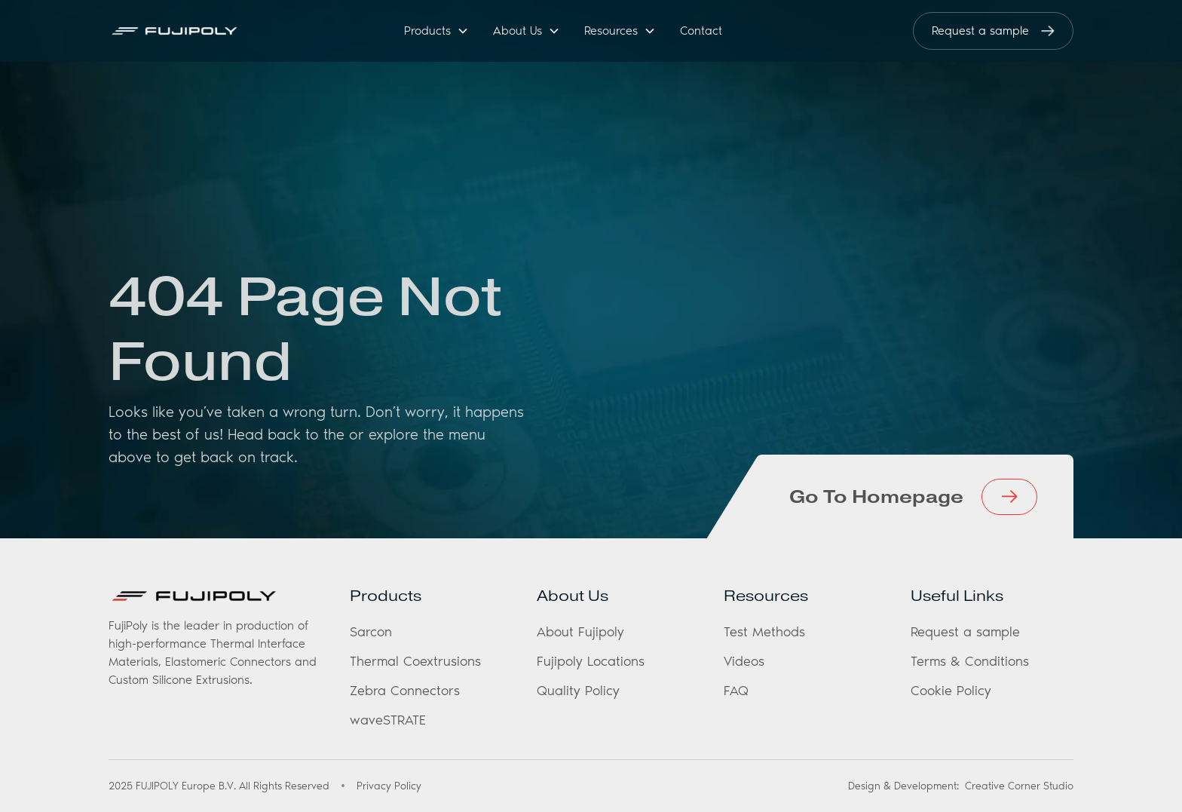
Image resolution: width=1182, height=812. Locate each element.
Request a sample (965, 632)
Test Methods (764, 632)
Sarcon (371, 632)
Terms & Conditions (970, 661)
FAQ (736, 690)
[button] (436, 31)
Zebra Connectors (405, 690)
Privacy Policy (389, 786)
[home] (191, 31)
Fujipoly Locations (591, 661)
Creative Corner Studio (1019, 786)
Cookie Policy (951, 690)
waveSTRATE (388, 720)
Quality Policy (578, 690)
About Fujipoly (580, 632)
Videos (744, 661)
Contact (701, 30)
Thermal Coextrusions (415, 661)
